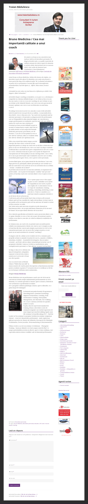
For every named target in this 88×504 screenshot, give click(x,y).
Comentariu (14, 440)
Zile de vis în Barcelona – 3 (28, 496)
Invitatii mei (63, 356)
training (15, 425)
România (62, 367)
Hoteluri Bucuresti (64, 390)
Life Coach (42, 423)
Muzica (62, 362)
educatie (36, 423)
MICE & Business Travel (67, 360)
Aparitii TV (63, 327)
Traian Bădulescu (19, 6)
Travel (62, 374)
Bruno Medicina (30, 71)
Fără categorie (64, 348)
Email (12, 471)
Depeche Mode (64, 337)
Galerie (12, 53)
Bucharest (63, 332)
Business (62, 334)
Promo (62, 363)
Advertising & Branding (67, 325)
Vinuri (62, 376)
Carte (61, 335)
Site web (13, 478)
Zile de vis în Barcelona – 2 (29, 494)
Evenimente (63, 346)
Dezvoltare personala (20, 422)
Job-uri (62, 358)
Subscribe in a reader (65, 275)
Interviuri (63, 355)
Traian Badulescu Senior (67, 372)
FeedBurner (72, 297)
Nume (12, 465)
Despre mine (63, 339)
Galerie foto (63, 349)
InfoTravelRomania (65, 353)
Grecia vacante (64, 385)
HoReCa (62, 351)
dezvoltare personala (28, 423)
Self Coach (19, 71)
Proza (62, 365)
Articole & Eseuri (65, 330)
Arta (61, 328)
